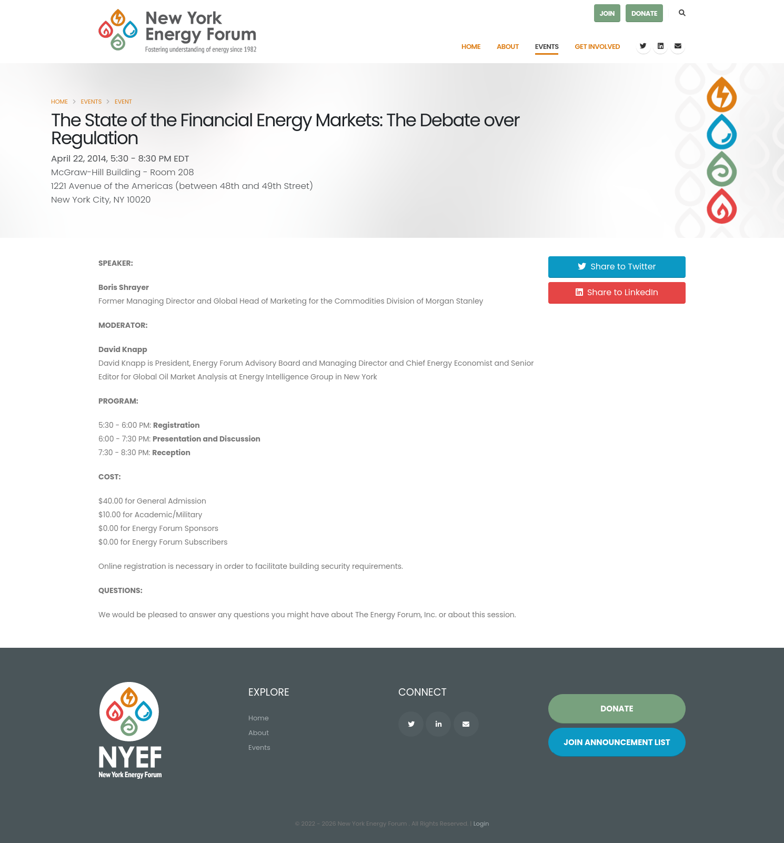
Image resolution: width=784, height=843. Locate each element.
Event (123, 101)
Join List (617, 742)
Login (481, 823)
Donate (644, 13)
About (508, 47)
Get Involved (597, 47)
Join (607, 13)
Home (470, 47)
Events (547, 47)
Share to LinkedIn (617, 292)
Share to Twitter (617, 266)
